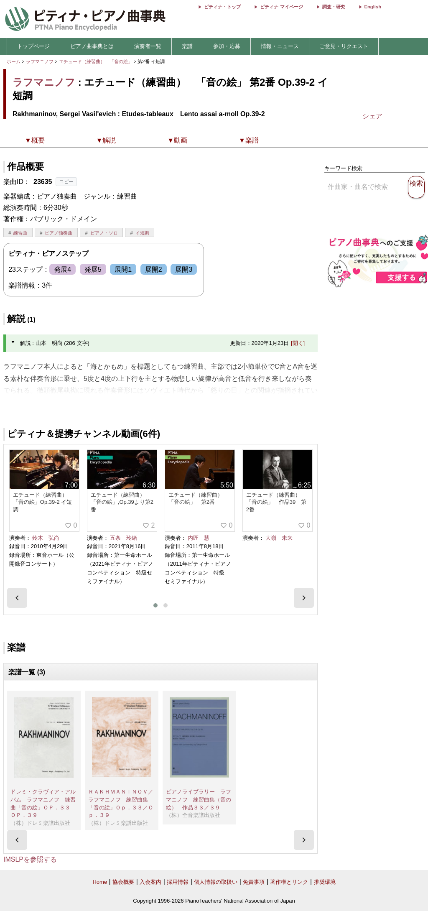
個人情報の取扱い (215, 882)
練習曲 (20, 232)
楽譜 (187, 46)
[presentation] (17, 598)
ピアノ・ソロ (104, 232)
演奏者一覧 (147, 46)
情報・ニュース (280, 46)
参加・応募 (226, 46)
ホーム (13, 61)
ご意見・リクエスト (343, 46)
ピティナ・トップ (222, 6)
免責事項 (254, 882)
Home (99, 882)
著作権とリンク (289, 882)
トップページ (33, 46)
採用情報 (178, 882)
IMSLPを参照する (30, 859)
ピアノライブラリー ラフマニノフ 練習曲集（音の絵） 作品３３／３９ (198, 799)
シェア (372, 116)
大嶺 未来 (279, 538)
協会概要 (123, 882)
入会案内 (150, 882)
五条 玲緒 (123, 538)
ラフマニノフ (40, 61)
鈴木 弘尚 (45, 538)
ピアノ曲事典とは (92, 46)
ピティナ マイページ (281, 6)
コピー (66, 181)
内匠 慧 (198, 538)
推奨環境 (325, 882)
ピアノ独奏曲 (58, 232)
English (372, 6)
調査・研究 (333, 6)
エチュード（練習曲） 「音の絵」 (96, 61)
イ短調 (142, 232)
